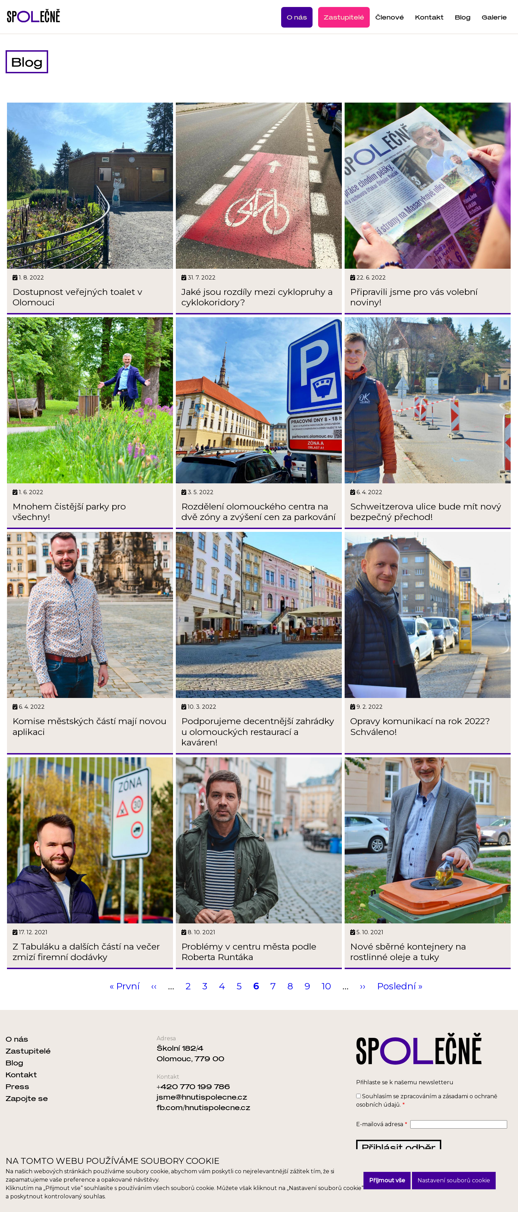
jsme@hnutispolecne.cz (202, 1111)
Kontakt (429, 17)
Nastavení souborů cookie (454, 1180)
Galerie (494, 17)
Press (17, 1100)
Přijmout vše (387, 1180)
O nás (297, 17)
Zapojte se (27, 1112)
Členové (389, 17)
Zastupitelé (344, 17)
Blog (463, 17)
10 (326, 1000)
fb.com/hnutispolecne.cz (203, 1121)
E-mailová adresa (379, 1138)
